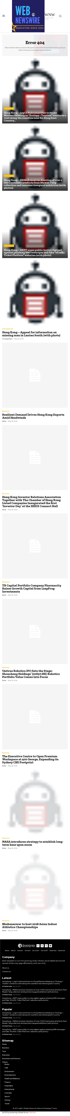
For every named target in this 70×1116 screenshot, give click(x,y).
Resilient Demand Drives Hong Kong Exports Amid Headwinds (33, 416)
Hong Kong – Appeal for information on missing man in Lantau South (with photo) (31, 333)
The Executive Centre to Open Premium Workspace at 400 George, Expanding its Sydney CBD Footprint (30, 759)
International (8, 108)
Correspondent (7, 339)
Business (5, 411)
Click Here (32, 1112)
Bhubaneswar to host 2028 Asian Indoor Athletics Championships (29, 925)
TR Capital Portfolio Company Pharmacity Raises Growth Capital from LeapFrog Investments (31, 588)
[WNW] (26, 946)
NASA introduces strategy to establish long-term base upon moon (32, 843)
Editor (4, 421)
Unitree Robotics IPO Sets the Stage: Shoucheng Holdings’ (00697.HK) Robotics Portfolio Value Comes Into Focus (31, 674)
